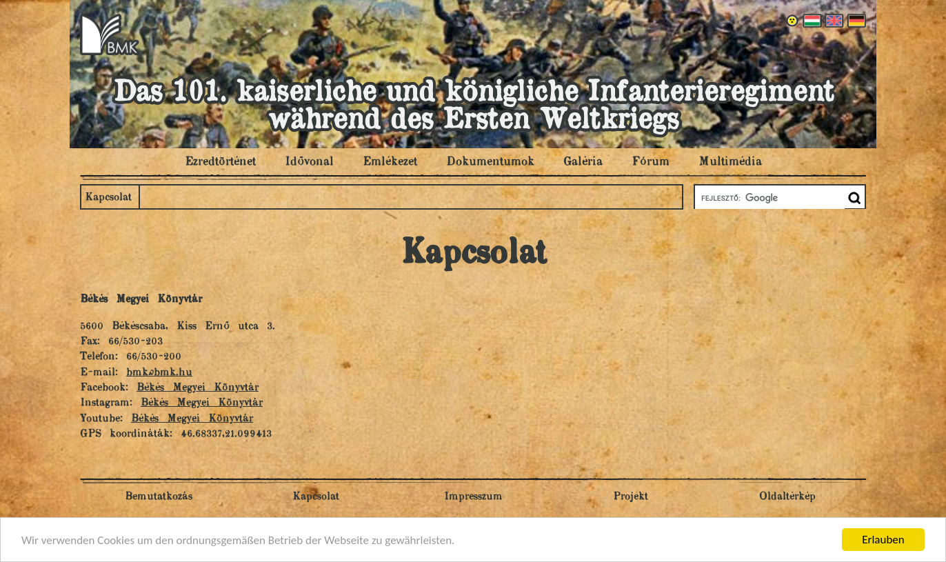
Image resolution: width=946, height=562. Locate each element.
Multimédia (730, 162)
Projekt (630, 497)
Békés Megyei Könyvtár (198, 388)
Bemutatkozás (158, 497)
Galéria (583, 162)
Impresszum (473, 497)
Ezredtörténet (220, 162)
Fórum (651, 162)
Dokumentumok (490, 162)
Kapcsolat (108, 197)
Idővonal (309, 162)
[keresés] (768, 198)
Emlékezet (390, 162)
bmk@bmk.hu (159, 372)
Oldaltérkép (787, 497)
